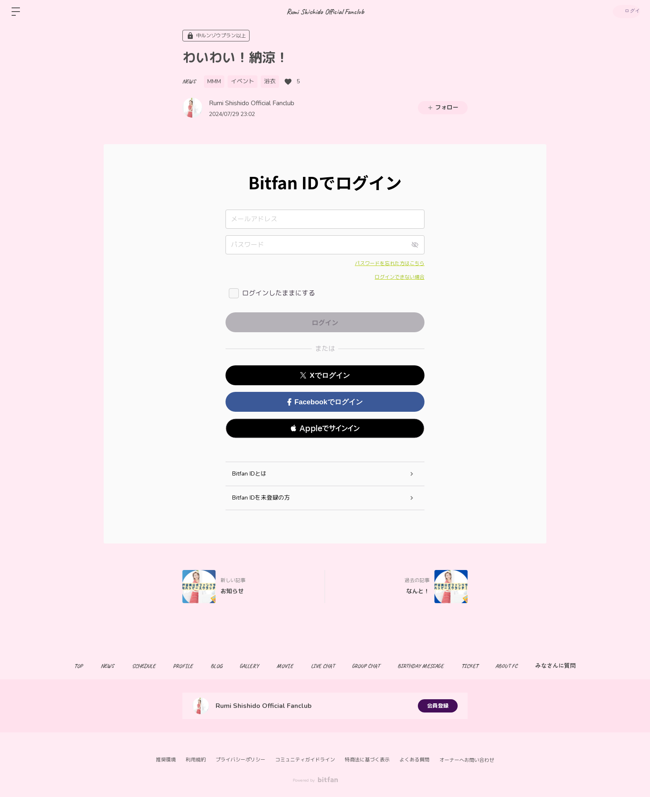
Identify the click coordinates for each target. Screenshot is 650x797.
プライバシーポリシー (240, 759)
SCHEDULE (131, 665)
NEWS (189, 81)
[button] (325, 428)
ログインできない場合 (399, 277)
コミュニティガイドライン (305, 759)
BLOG (210, 665)
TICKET (481, 665)
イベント (242, 81)
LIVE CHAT (325, 665)
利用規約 (196, 759)
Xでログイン (324, 375)
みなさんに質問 (573, 665)
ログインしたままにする (278, 293)
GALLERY (246, 665)
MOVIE (284, 665)
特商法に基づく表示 (367, 759)
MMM (214, 81)
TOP (60, 665)
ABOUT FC (522, 665)
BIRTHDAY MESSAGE (430, 665)
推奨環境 (166, 759)
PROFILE (174, 665)
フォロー (442, 107)
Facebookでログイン (324, 402)
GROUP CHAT (372, 665)
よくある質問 (414, 759)
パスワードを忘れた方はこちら (389, 263)
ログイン (625, 11)
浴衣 (270, 81)
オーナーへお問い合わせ (466, 760)
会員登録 (437, 706)
